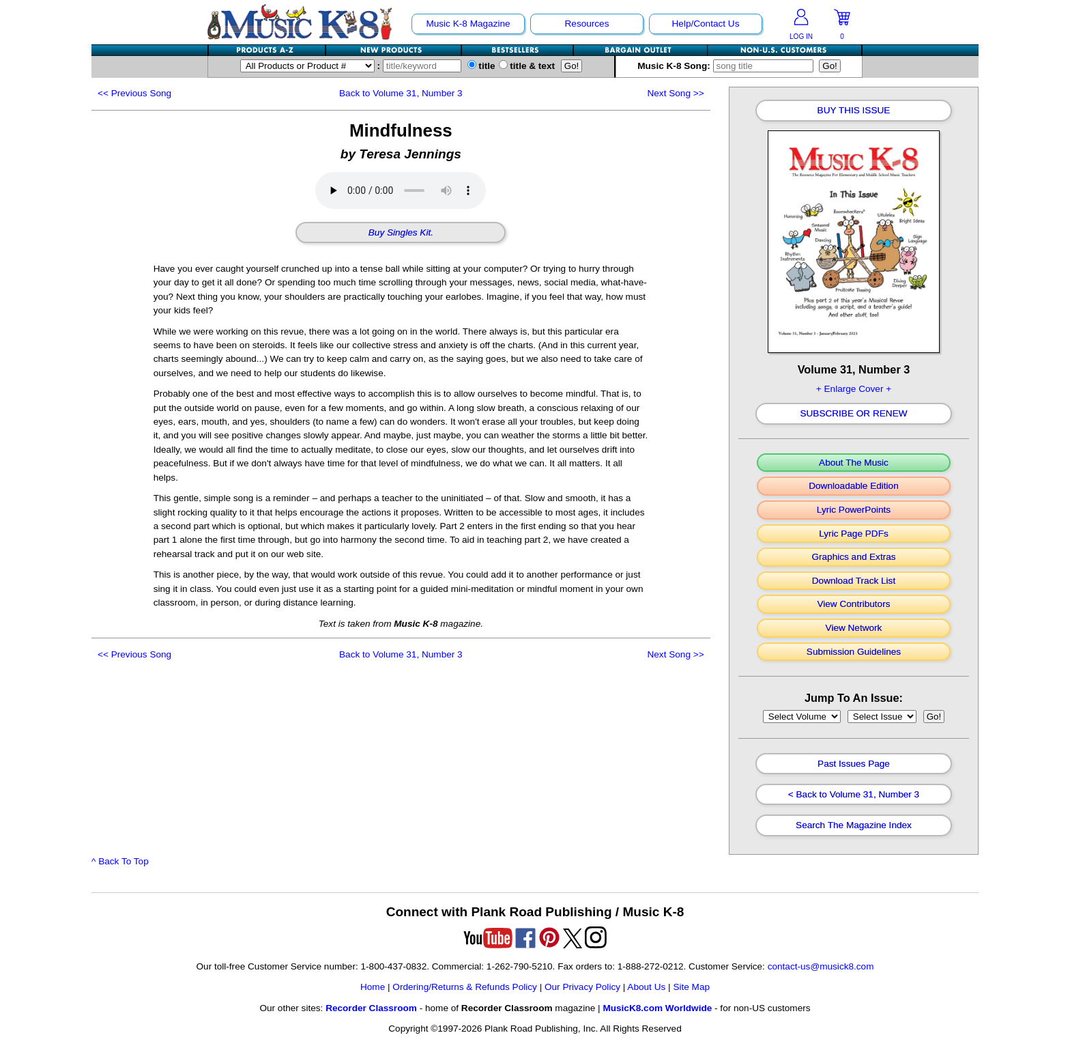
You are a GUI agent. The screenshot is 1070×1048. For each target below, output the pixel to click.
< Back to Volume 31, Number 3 (853, 794)
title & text (527, 66)
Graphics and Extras (853, 557)
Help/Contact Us (706, 23)
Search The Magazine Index (854, 825)
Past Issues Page (854, 764)
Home (372, 987)
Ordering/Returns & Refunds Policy (464, 987)
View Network (854, 628)
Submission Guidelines (854, 652)
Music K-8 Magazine (468, 23)
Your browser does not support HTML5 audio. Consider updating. (400, 190)
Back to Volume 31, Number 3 (401, 93)
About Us (646, 987)
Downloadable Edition (854, 486)
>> (675, 93)
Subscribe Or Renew (853, 414)
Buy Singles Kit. (400, 233)
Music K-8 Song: (728, 66)
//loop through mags (802, 716)
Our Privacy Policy (582, 987)
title (481, 66)
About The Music (853, 463)
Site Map (691, 987)
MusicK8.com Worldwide (657, 1008)
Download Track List (853, 581)
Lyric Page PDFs (853, 534)
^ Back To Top (120, 861)
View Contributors (853, 604)
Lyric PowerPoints (854, 510)
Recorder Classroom (371, 1008)
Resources (587, 23)
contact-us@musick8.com (821, 966)
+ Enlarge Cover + (853, 389)
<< (134, 93)
